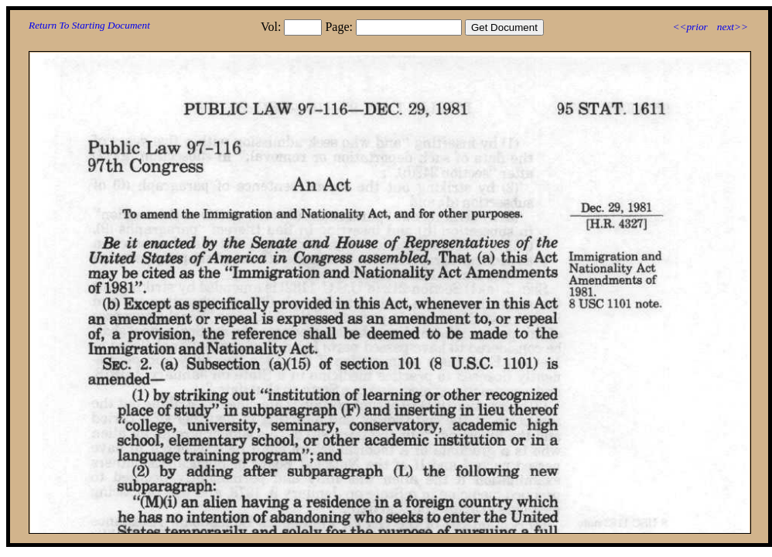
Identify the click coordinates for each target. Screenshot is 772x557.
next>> (732, 26)
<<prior (689, 26)
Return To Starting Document (89, 25)
